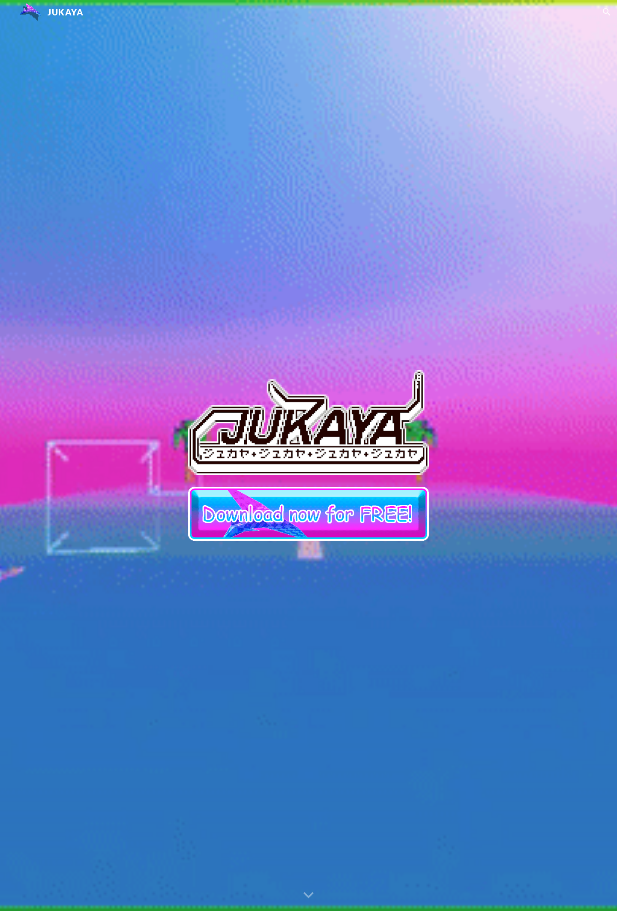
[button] (606, 12)
